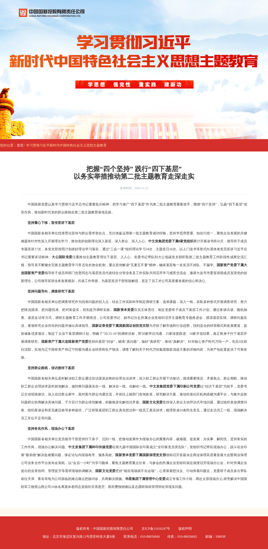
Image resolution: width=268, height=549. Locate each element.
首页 (20, 145)
